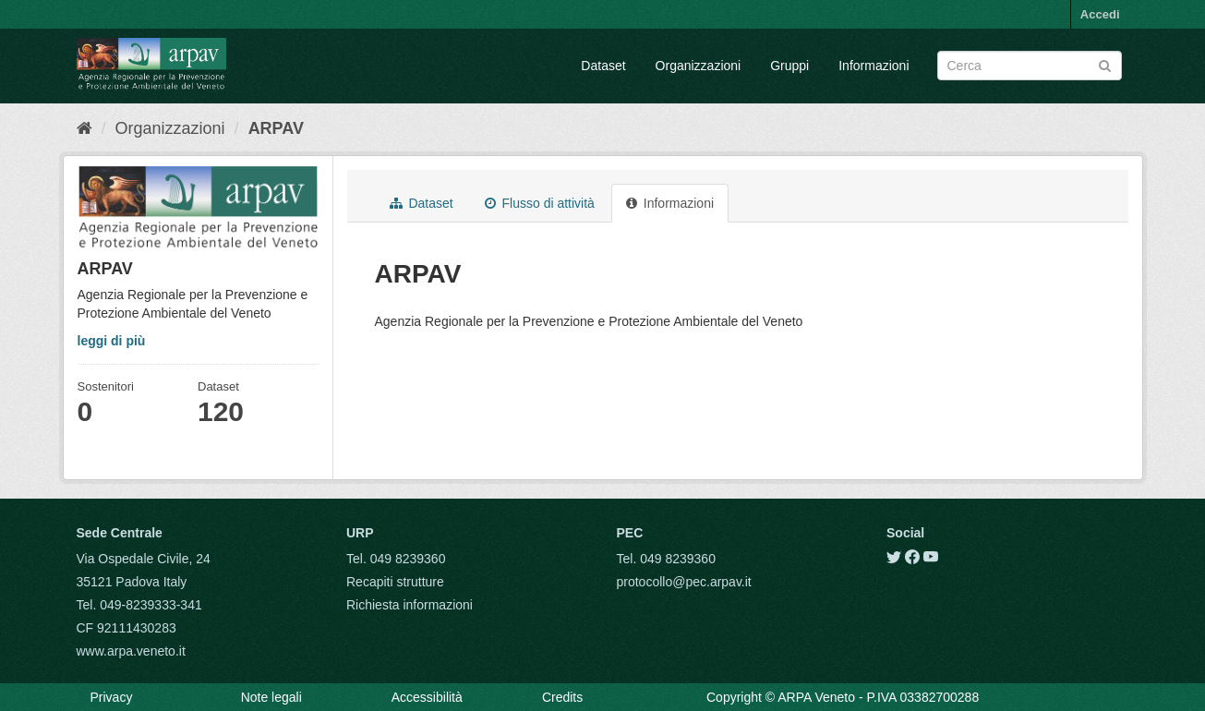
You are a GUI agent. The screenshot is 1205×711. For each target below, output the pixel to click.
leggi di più (112, 340)
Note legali (271, 697)
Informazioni (873, 65)
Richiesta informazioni (409, 604)
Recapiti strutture (395, 581)
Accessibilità (427, 697)
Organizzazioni (698, 65)
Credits (562, 697)
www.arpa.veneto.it (131, 651)
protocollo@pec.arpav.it (684, 581)
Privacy (111, 697)
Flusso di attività (540, 203)
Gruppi (789, 65)
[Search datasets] (1029, 65)
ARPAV (276, 128)
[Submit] (1105, 64)
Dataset (603, 65)
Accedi (1100, 14)
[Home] (84, 128)
